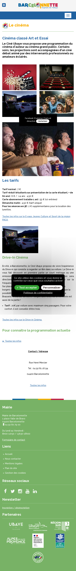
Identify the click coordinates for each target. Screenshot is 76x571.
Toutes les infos (38, 385)
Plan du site (11, 468)
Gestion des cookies (15, 473)
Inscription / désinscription (15, 508)
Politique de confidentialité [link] (38, 292)
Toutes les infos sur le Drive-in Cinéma (22, 319)
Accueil (8, 454)
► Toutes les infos (11, 341)
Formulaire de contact (13, 440)
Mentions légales (14, 463)
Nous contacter (13, 459)
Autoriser (42, 121)
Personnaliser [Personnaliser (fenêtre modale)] (51, 287)
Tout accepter (27, 287)
